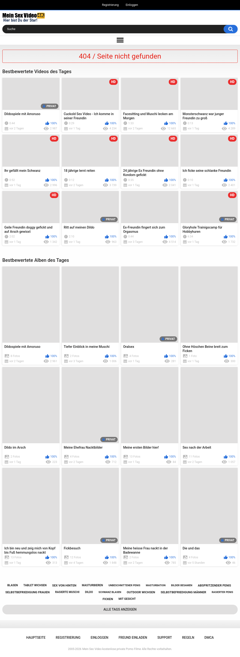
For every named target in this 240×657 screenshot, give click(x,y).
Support (164, 637)
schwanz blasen (109, 592)
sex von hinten (64, 585)
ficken (108, 599)
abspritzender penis (214, 585)
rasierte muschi (67, 592)
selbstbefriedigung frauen (27, 592)
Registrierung (110, 5)
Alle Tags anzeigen (120, 609)
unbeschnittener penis (124, 585)
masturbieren (92, 585)
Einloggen (132, 5)
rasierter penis (222, 592)
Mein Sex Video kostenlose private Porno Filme (111, 649)
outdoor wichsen (141, 592)
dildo (89, 592)
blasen (12, 585)
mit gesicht (127, 599)
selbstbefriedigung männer (183, 592)
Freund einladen (133, 637)
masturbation (155, 585)
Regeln (188, 637)
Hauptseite (35, 637)
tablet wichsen (35, 585)
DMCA (209, 637)
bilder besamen (181, 585)
